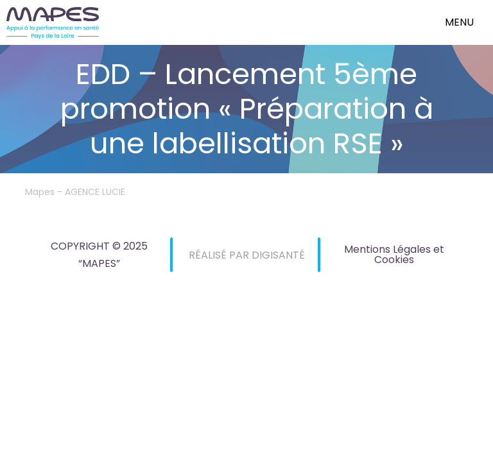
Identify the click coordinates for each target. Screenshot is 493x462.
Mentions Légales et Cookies (394, 254)
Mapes (40, 191)
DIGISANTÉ (278, 255)
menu (459, 22)
